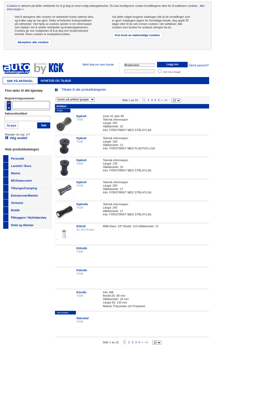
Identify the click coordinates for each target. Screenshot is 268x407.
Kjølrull (81, 118)
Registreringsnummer (20, 98)
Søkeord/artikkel (16, 113)
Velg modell (18, 138)
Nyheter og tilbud (56, 80)
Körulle (81, 294)
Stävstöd (82, 320)
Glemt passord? (198, 65)
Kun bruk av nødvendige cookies (137, 35)
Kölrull (81, 228)
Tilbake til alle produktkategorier (84, 89)
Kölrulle (81, 250)
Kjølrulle (82, 206)
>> (166, 102)
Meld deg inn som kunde (98, 64)
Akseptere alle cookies (33, 42)
